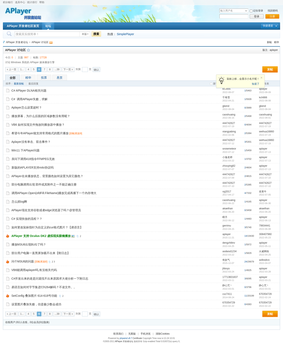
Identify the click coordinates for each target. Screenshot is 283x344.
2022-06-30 (265, 203)
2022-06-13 (265, 220)
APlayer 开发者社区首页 (23, 26)
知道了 (255, 83)
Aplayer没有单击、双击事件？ (31, 141)
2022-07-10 (265, 177)
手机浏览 (146, 333)
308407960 (265, 234)
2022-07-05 (265, 194)
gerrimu (226, 225)
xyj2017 (226, 191)
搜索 (96, 34)
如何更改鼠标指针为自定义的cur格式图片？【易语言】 (47, 227)
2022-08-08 (265, 100)
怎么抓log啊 (19, 201)
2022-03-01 (265, 289)
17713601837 (230, 277)
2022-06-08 (265, 229)
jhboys (226, 268)
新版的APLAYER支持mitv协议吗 (33, 167)
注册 (272, 16)
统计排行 (32, 2)
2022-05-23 (265, 237)
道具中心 (20, 2)
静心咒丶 (227, 285)
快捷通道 (268, 25)
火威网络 (264, 251)
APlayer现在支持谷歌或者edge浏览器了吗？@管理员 (46, 210)
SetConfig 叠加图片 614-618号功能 (34, 295)
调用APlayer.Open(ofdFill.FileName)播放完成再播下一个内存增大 (54, 193)
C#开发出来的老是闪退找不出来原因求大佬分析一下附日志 (50, 278)
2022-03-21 (265, 280)
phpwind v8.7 (126, 338)
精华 (276, 42)
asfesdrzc (264, 259)
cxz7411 (227, 294)
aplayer (274, 50)
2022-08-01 (265, 117)
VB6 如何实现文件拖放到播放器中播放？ (38, 124)
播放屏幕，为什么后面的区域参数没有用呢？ (41, 116)
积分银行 (8, 2)
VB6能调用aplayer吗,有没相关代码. (35, 270)
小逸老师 (227, 157)
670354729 (265, 294)
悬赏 (60, 77)
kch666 (263, 97)
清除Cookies (163, 333)
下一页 (67, 69)
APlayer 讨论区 (40, 42)
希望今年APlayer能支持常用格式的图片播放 (40, 133)
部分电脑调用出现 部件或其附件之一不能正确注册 (44, 184)
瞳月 (224, 217)
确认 (96, 69)
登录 (256, 16)
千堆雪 (226, 97)
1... (22, 69)
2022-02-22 (265, 306)
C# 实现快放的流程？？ (27, 218)
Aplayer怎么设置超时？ (27, 107)
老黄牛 (262, 191)
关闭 (261, 78)
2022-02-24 (265, 297)
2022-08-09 (265, 92)
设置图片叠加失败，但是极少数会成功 (36, 304)
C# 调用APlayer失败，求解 (30, 99)
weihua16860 (266, 131)
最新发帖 (19, 83)
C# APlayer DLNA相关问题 (29, 90)
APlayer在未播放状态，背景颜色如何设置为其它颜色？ (47, 176)
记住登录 (258, 10)
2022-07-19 (265, 126)
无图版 (132, 333)
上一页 (12, 69)
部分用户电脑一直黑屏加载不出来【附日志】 (41, 253)
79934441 (264, 225)
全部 (12, 77)
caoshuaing (228, 114)
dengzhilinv (228, 242)
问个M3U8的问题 (23, 261)
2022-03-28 (265, 271)
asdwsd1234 (229, 251)
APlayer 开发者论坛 (17, 42)
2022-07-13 (265, 152)
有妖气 (226, 259)
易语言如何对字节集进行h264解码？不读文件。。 (44, 287)
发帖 (270, 69)
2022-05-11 (265, 246)
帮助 (41, 2)
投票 (44, 77)
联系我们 (118, 333)
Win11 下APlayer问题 (26, 150)
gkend (225, 106)
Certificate (137, 338)
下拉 (246, 10)
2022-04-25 (265, 254)
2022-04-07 (265, 263)
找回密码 (273, 10)
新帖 (269, 42)
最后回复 (33, 83)
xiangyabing (229, 131)
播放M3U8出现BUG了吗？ (29, 244)
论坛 (48, 26)
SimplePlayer (125, 34)
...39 (57, 69)
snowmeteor (229, 148)
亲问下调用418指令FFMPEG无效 (33, 159)
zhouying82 (228, 165)
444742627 (228, 123)
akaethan (227, 208)
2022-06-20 (265, 212)
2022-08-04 (265, 109)
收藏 (28, 50)
